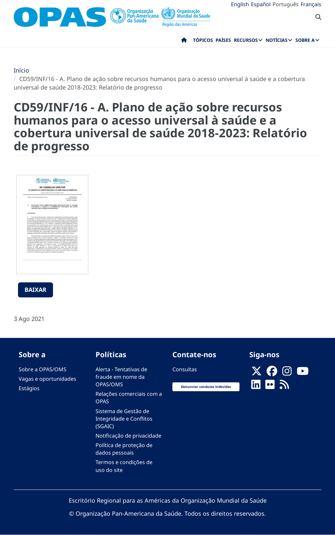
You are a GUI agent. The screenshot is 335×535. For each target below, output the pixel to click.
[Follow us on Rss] (284, 386)
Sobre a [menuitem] (305, 40)
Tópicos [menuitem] (203, 40)
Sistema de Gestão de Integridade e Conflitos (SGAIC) (124, 419)
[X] (256, 372)
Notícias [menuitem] (277, 40)
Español (261, 4)
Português (286, 4)
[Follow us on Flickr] (269, 386)
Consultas (184, 369)
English (240, 4)
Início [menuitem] (184, 41)
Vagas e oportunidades (47, 378)
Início (21, 70)
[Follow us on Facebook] (272, 372)
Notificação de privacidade (128, 435)
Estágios (29, 388)
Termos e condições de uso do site (124, 466)
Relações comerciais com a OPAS (129, 397)
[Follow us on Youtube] (303, 372)
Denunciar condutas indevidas (206, 386)
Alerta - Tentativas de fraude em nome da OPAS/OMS (121, 377)
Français (311, 4)
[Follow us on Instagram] (286, 372)
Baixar (35, 289)
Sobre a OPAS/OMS (42, 369)
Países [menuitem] (223, 40)
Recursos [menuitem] (246, 40)
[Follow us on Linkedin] (255, 386)
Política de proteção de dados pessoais (124, 449)
